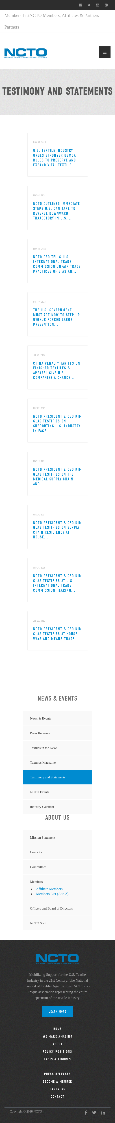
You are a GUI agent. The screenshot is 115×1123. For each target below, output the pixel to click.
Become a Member (57, 1082)
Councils (36, 852)
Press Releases (40, 733)
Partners (11, 27)
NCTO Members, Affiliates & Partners (64, 15)
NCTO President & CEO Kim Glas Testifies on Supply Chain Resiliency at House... (57, 530)
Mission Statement (42, 837)
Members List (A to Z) (52, 894)
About (58, 1044)
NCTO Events (39, 792)
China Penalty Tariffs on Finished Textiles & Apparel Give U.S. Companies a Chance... (56, 370)
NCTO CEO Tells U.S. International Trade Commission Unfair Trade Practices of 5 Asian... (57, 264)
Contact (57, 1097)
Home (57, 1029)
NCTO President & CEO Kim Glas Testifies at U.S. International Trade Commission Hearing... (57, 583)
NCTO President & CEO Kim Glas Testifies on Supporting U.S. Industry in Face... (57, 423)
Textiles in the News (44, 748)
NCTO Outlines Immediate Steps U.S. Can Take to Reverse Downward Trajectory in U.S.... (56, 211)
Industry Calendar (42, 807)
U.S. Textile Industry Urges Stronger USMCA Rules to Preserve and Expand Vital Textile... (54, 158)
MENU (105, 52)
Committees (38, 867)
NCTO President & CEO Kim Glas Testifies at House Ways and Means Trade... (57, 634)
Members (36, 881)
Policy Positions (57, 1052)
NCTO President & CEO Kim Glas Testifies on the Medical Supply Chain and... (57, 476)
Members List (17, 15)
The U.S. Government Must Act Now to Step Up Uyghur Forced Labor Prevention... (56, 317)
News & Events (40, 718)
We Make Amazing (57, 1036)
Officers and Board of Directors (51, 908)
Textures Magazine (43, 762)
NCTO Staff (38, 923)
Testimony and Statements (47, 777)
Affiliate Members (49, 889)
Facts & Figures (57, 1059)
